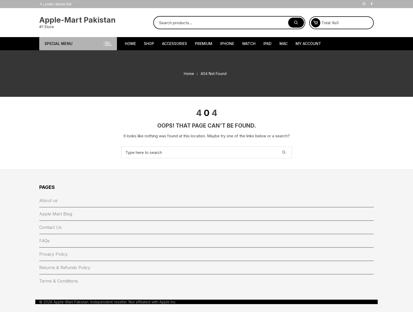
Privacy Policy (53, 254)
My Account (308, 43)
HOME (130, 43)
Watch (248, 43)
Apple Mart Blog (55, 214)
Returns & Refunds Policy (64, 267)
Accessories (174, 43)
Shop (149, 43)
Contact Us (50, 227)
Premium (203, 43)
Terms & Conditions (58, 281)
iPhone (227, 43)
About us (48, 200)
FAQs (44, 240)
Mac (283, 43)
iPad (267, 43)
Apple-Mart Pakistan (77, 20)
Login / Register (55, 4)
